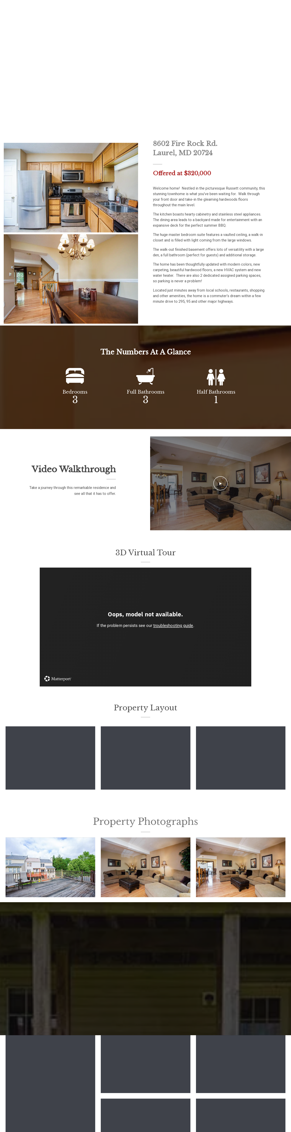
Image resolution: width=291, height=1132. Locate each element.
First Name (48, 999)
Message (47, 1024)
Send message (51, 1060)
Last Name (156, 999)
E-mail (45, 1012)
